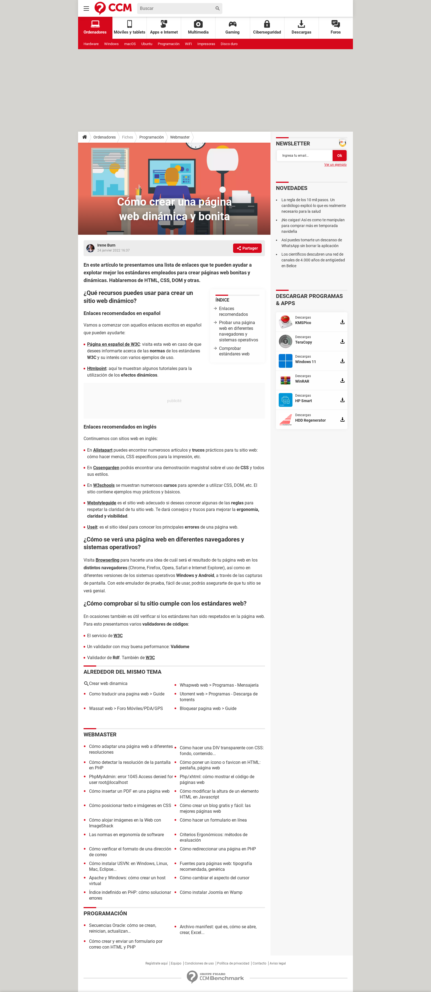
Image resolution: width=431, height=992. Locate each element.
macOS (130, 44)
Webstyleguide (101, 502)
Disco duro (229, 44)
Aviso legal (278, 963)
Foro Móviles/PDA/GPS (140, 708)
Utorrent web (192, 694)
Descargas (301, 27)
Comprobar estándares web (234, 351)
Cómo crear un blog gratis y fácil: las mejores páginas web (215, 808)
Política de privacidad (233, 963)
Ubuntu (146, 44)
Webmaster (180, 137)
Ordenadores (104, 137)
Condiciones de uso (199, 963)
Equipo (176, 963)
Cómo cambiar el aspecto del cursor (214, 877)
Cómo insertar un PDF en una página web (129, 791)
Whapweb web (194, 685)
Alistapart (102, 450)
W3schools (104, 485)
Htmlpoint (96, 368)
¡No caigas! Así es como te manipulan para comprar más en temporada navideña (313, 226)
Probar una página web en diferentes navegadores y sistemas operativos (238, 331)
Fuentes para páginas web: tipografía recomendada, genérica (216, 866)
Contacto (259, 963)
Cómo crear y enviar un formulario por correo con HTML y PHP (125, 944)
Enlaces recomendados (233, 311)
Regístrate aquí (156, 963)
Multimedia (198, 27)
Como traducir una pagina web (119, 694)
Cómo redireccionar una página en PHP (218, 849)
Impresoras (206, 44)
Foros (336, 27)
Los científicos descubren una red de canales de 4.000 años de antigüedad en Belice (313, 260)
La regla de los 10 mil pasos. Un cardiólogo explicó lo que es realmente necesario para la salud (313, 206)
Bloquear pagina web (200, 708)
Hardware (91, 44)
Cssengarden (106, 467)
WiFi (188, 44)
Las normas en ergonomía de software (126, 834)
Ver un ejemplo (335, 165)
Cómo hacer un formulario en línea (213, 820)
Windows (111, 44)
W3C (118, 635)
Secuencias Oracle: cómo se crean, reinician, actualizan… (122, 928)
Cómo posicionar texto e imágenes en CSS (130, 805)
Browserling (107, 560)
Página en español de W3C (113, 344)
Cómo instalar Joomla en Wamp (211, 892)
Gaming (232, 27)
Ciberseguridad (267, 27)
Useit (92, 527)
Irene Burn (106, 245)
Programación (168, 44)
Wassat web (101, 708)
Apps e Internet (164, 27)
